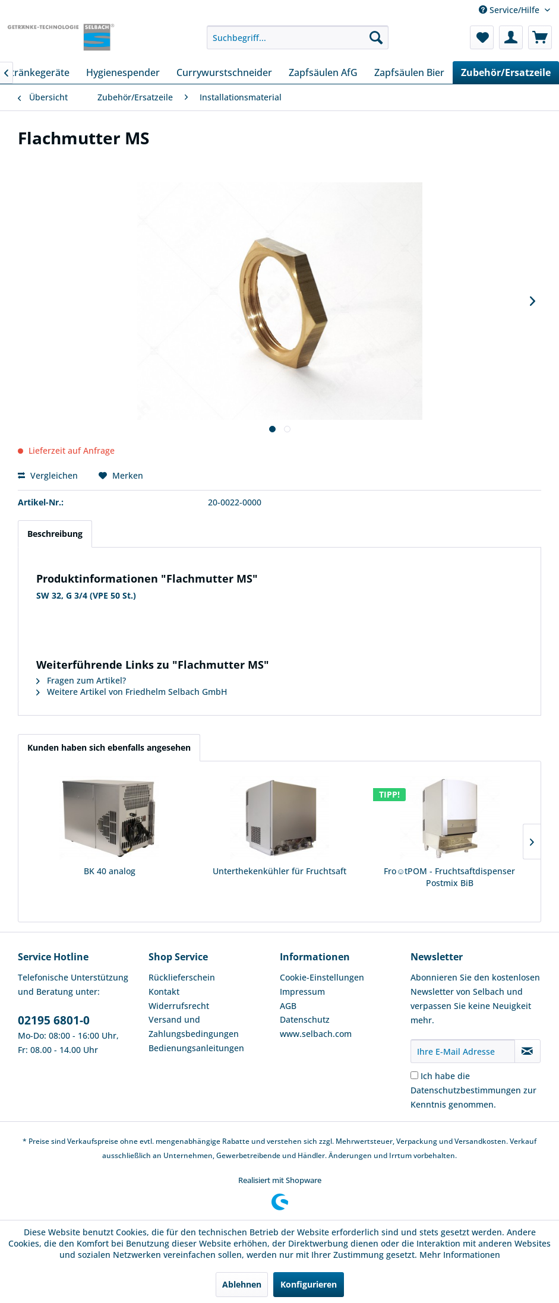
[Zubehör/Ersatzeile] (506, 72)
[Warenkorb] (540, 37)
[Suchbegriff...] (298, 37)
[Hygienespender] (123, 72)
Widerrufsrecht (179, 1005)
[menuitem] (298, 37)
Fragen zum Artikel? (81, 680)
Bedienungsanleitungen (196, 1048)
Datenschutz (305, 1019)
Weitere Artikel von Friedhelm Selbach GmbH (131, 691)
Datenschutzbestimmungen (465, 1090)
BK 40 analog (109, 871)
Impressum (302, 991)
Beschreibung (55, 533)
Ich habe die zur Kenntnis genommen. (473, 1090)
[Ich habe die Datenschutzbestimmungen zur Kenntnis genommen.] (414, 1075)
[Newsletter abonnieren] (527, 1051)
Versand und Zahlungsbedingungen (194, 1026)
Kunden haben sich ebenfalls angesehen (109, 747)
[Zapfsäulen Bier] (409, 72)
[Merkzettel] (482, 37)
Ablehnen (241, 1284)
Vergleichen (48, 475)
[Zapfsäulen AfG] (323, 72)
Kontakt (164, 991)
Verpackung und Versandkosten (451, 1141)
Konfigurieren (308, 1284)
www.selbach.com (316, 1033)
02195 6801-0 (54, 1020)
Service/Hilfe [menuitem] (510, 9)
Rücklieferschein (182, 977)
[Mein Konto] (511, 37)
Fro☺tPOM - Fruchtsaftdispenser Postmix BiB (449, 876)
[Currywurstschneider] (224, 72)
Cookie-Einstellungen (322, 977)
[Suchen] (376, 37)
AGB (288, 1005)
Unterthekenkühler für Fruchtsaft (279, 871)
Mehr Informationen (459, 1254)
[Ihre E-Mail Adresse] (462, 1051)
